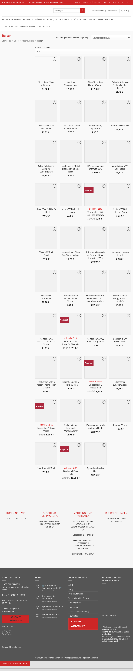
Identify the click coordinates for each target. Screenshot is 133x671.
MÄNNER (40, 19)
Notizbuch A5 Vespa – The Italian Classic (46, 341)
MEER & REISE (96, 19)
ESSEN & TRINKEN (11, 19)
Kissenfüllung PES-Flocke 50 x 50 (71, 383)
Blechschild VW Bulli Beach (46, 127)
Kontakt (97, 2)
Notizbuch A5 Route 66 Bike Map (71, 343)
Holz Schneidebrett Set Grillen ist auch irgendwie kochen (95, 298)
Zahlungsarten (75, 602)
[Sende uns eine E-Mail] (128, 2)
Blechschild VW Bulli (70, 472)
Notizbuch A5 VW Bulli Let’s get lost (95, 340)
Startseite (6, 40)
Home (77, 2)
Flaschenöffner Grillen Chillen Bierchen (71, 298)
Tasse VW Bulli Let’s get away (70, 210)
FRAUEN (28, 19)
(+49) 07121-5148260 (15, 595)
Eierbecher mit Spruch (52, 614)
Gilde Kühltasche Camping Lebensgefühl (46, 169)
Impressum (73, 607)
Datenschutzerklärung (78, 611)
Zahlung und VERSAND (83, 514)
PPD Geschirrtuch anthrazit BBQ (95, 167)
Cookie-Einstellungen (11, 647)
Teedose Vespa (120, 425)
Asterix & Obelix (27, 26)
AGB (70, 585)
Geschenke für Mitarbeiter (48, 597)
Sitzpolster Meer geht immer (46, 84)
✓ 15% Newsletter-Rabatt (53, 2)
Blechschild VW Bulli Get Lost (120, 340)
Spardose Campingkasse (71, 84)
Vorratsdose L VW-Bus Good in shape (71, 254)
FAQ (70, 589)
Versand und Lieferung (78, 598)
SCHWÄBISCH (10, 26)
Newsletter (87, 2)
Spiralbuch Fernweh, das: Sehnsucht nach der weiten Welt (95, 255)
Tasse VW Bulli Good (46, 254)
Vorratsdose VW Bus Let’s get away (95, 213)
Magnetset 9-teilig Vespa (46, 429)
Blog (114, 2)
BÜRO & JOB (80, 19)
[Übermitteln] (82, 10)
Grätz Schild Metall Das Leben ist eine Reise (71, 169)
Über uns (106, 2)
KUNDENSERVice (16, 513)
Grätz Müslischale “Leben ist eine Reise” (120, 85)
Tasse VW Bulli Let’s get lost (46, 210)
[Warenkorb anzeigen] (126, 10)
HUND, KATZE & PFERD (59, 19)
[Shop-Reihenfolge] (111, 37)
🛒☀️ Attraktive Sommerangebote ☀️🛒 (52, 586)
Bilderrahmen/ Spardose (95, 127)
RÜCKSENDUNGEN (116, 513)
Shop (16, 40)
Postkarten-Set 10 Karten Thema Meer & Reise (46, 384)
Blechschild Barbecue (46, 297)
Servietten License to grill (120, 254)
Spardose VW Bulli (46, 468)
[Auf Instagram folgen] (124, 2)
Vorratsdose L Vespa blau (95, 386)
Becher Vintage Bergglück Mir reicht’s (120, 298)
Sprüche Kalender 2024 (52, 606)
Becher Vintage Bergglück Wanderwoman (71, 428)
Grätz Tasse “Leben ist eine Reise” (71, 127)
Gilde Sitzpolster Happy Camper (95, 84)
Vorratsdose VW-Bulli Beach (120, 167)
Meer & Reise (28, 40)
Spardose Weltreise (120, 125)
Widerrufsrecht (75, 593)
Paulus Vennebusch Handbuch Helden (95, 426)
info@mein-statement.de (10, 610)
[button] (113, 10)
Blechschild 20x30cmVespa (120, 383)
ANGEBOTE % (44, 26)
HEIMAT (109, 19)
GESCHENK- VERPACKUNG (50, 514)
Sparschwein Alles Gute (95, 470)
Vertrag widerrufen (15, 663)
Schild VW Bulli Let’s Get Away (120, 210)
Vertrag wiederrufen (79, 623)
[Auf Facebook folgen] (119, 2)
